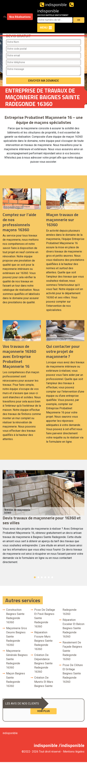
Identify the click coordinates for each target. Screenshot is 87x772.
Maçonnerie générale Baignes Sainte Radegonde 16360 (17, 659)
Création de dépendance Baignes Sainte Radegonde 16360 (43, 663)
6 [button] (52, 577)
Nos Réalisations (20, 17)
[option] (43, 518)
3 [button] (42, 577)
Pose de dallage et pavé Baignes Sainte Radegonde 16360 (44, 618)
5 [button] (49, 577)
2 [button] (38, 577)
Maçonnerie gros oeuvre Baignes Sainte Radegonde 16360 (16, 637)
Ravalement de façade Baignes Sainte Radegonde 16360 (72, 651)
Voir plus (43, 711)
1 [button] (35, 577)
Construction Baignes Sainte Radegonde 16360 (15, 616)
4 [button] (45, 577)
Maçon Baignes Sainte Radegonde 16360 (15, 680)
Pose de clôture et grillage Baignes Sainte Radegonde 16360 (73, 673)
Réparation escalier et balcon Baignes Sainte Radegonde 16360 (73, 628)
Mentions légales (73, 751)
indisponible (53, 4)
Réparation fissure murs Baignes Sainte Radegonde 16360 (43, 641)
